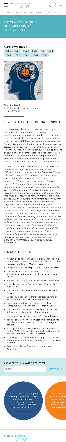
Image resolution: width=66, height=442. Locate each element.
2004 (35, 55)
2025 (8, 51)
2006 (26, 55)
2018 (34, 51)
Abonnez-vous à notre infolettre (25, 363)
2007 (17, 55)
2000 (44, 55)
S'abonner (55, 369)
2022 (26, 51)
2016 (42, 51)
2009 (8, 55)
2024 (17, 51)
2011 (51, 51)
